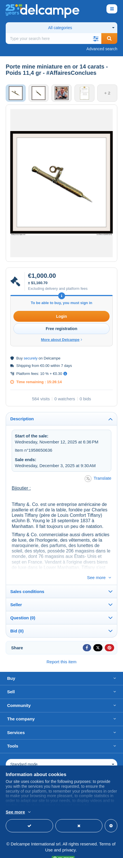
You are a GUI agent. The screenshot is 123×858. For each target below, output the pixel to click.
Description (22, 418)
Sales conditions (27, 582)
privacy (68, 840)
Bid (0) (17, 621)
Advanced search (101, 49)
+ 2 (107, 93)
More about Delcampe (61, 339)
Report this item (61, 652)
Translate (98, 478)
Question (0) (22, 608)
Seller (16, 595)
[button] (95, 38)
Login (61, 316)
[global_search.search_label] (53, 38)
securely (30, 358)
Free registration (61, 328)
